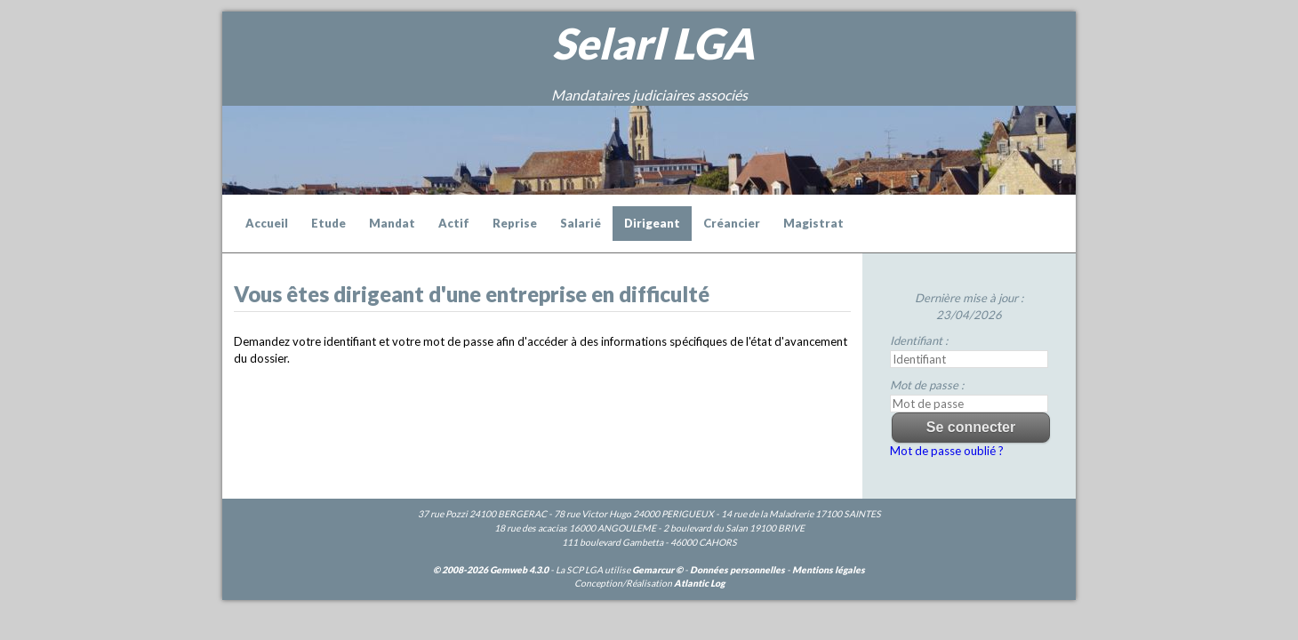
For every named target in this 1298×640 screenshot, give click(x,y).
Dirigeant (652, 223)
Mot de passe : (927, 385)
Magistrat (813, 223)
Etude (328, 223)
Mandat (392, 223)
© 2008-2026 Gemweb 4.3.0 (491, 569)
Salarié (580, 223)
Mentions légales (828, 569)
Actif (453, 223)
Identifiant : (919, 340)
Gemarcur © (657, 569)
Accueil (266, 223)
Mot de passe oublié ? (947, 451)
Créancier (731, 223)
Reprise (515, 223)
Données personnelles (737, 569)
